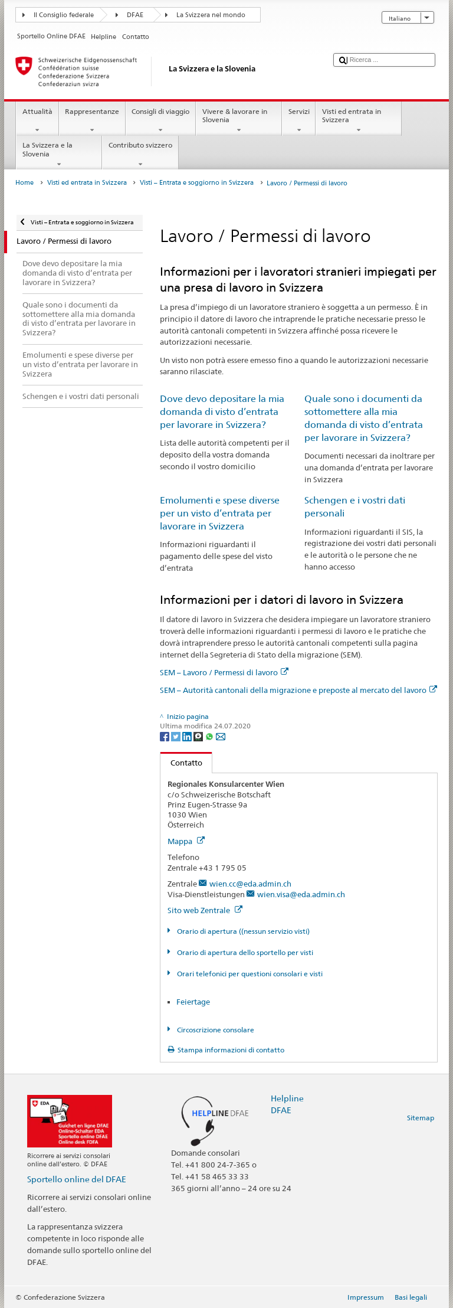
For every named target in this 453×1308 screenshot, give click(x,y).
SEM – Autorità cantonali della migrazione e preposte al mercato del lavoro (298, 690)
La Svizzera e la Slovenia (59, 154)
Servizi (299, 121)
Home (24, 183)
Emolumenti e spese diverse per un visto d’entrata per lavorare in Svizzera (220, 513)
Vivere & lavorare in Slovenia (238, 121)
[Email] (220, 735)
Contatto (181, 762)
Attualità (37, 121)
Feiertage (193, 1001)
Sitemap (420, 1117)
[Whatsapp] (210, 735)
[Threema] (199, 735)
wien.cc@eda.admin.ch (250, 883)
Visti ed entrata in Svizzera (358, 121)
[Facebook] (165, 735)
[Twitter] (176, 735)
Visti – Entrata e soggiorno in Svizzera (197, 183)
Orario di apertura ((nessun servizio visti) (242, 931)
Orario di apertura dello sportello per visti (244, 952)
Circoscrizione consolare (214, 1029)
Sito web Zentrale (205, 910)
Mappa (186, 841)
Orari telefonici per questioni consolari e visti (249, 973)
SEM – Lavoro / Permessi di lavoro (224, 672)
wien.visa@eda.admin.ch (301, 894)
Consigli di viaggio (160, 121)
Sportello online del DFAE (76, 1179)
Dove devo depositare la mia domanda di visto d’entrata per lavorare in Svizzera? (222, 411)
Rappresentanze (92, 121)
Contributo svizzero (140, 154)
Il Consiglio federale (64, 15)
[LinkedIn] (187, 735)
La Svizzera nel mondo (210, 15)
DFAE (135, 15)
